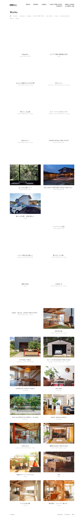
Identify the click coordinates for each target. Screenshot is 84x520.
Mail (73, 514)
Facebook (67, 514)
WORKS (35, 4)
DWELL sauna (69, 4)
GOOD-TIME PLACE (56, 4)
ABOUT (28, 4)
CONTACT (59, 6)
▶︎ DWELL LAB (69, 6)
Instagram (60, 514)
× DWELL (44, 4)
